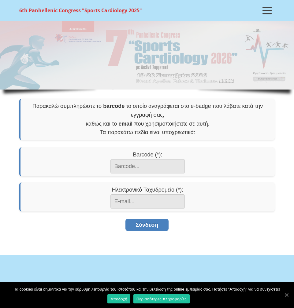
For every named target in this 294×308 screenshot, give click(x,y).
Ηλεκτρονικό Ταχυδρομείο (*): (147, 190)
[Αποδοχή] (286, 295)
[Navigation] (267, 10)
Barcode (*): (147, 155)
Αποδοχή (118, 299)
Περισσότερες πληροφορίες (161, 299)
